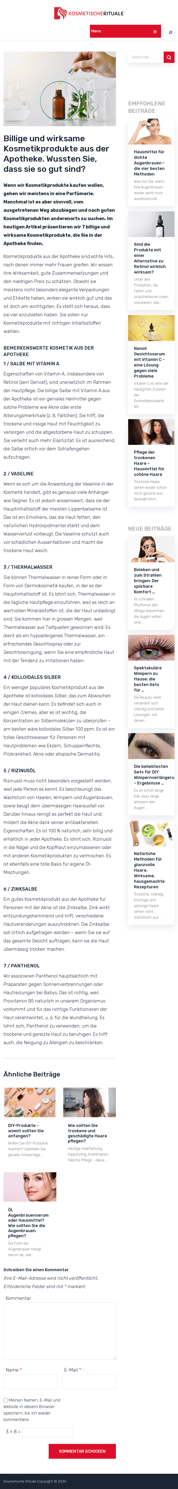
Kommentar (18, 1298)
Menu (96, 31)
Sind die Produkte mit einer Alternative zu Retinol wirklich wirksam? (150, 258)
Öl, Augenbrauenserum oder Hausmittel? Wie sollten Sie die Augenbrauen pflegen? (28, 1222)
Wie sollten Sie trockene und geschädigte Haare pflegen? (87, 1133)
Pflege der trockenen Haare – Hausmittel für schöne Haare (149, 463)
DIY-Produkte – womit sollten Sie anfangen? (26, 1130)
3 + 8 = (14, 1431)
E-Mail (72, 1370)
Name (14, 1370)
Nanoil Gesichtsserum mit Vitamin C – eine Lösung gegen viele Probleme (149, 362)
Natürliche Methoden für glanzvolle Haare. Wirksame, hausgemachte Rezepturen (149, 870)
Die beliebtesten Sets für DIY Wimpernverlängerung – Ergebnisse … (151, 775)
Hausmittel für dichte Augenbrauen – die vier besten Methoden (149, 163)
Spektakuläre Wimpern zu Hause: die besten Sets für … (148, 679)
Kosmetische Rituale (19, 1481)
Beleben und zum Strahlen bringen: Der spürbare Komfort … (148, 580)
